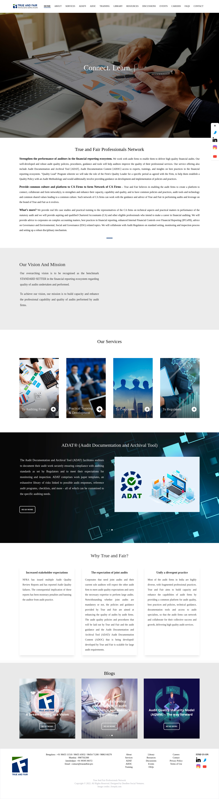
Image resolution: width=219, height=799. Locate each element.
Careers (176, 6)
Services (70, 6)
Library (118, 6)
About (58, 6)
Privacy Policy (176, 761)
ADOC (93, 6)
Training (105, 6)
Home (47, 6)
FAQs (187, 6)
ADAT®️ (82, 6)
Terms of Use (176, 764)
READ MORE (27, 509)
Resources (132, 6)
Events (164, 6)
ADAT (129, 761)
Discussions (149, 6)
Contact (198, 6)
